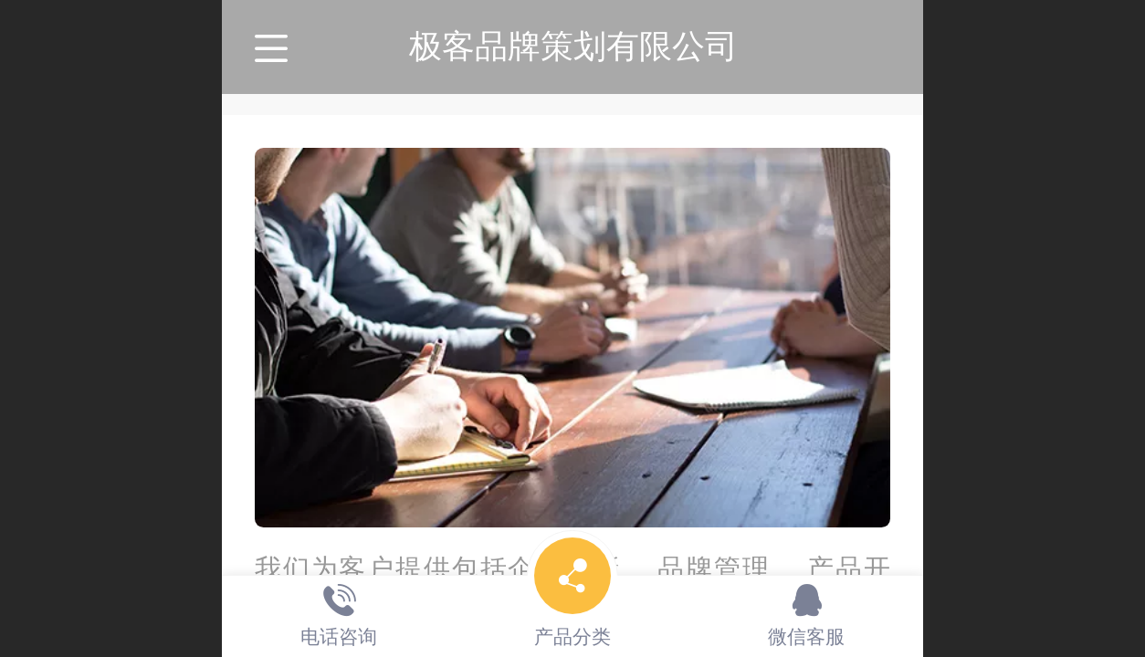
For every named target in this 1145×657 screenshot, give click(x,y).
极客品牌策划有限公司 (573, 46)
